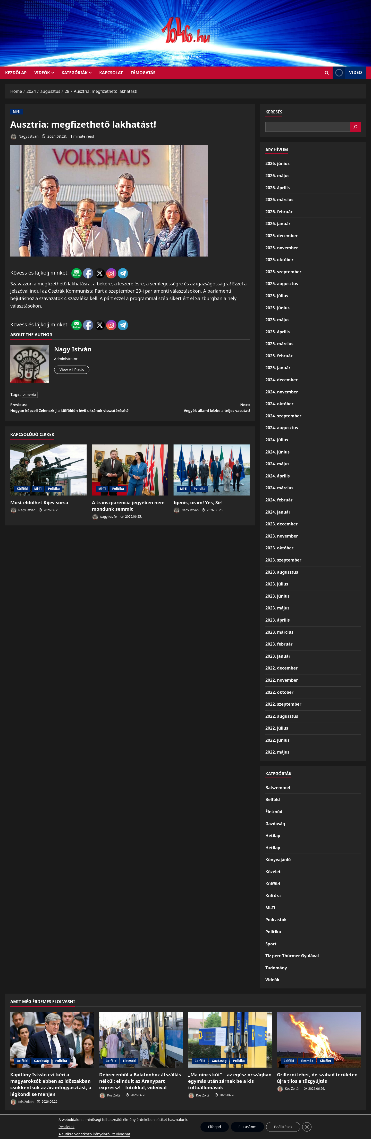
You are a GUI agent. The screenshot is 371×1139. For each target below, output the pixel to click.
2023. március (279, 632)
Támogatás (143, 73)
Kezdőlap (198, 1121)
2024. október (279, 404)
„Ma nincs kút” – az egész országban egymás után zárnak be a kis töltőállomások (230, 1081)
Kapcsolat (111, 73)
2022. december (281, 668)
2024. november (281, 392)
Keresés (273, 112)
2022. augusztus (281, 716)
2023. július (276, 584)
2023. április (277, 620)
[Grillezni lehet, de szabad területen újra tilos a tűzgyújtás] (319, 1040)
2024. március (279, 488)
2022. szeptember (283, 704)
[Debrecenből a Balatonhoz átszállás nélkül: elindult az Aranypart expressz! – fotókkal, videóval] (141, 1040)
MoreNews (205, 1133)
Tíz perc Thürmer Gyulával (292, 956)
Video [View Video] (347, 73)
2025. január (277, 367)
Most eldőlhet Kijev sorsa (39, 513)
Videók (42, 73)
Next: (190, 409)
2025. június (277, 308)
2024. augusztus (281, 428)
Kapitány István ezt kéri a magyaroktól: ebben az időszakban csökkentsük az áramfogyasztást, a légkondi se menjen (50, 1084)
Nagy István (24, 137)
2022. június (277, 740)
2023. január (277, 656)
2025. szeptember (283, 272)
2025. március (279, 343)
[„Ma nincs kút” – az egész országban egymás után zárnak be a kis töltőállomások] (230, 1040)
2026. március (279, 199)
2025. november (281, 248)
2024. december (281, 380)
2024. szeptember (283, 416)
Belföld (272, 799)
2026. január (277, 223)
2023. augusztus (281, 572)
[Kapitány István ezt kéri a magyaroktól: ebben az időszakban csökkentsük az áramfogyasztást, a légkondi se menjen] (52, 1040)
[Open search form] (327, 73)
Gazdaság (275, 824)
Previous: (70, 413)
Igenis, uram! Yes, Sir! (198, 513)
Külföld (22, 499)
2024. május (277, 464)
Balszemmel (277, 787)
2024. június (277, 452)
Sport (270, 944)
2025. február (278, 356)
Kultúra (273, 895)
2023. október (279, 548)
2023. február (278, 644)
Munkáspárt (173, 1121)
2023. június (277, 596)
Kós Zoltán (21, 1102)
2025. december (281, 235)
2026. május (277, 175)
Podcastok (276, 919)
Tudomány (276, 968)
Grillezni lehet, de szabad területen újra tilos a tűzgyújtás (317, 1077)
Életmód (273, 811)
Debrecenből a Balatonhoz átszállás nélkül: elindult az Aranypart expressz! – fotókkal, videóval (140, 1081)
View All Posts (74, 370)
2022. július (276, 728)
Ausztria (29, 394)
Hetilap (272, 835)
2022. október (279, 692)
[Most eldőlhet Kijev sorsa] (48, 480)
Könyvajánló (278, 859)
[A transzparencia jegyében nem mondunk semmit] (130, 480)
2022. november (281, 680)
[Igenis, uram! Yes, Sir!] (211, 480)
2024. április (277, 476)
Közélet (273, 871)
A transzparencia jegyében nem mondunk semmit (128, 516)
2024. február (278, 500)
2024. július (276, 440)
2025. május (277, 320)
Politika (54, 499)
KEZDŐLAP (16, 73)
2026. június (277, 163)
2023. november (281, 536)
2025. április (277, 332)
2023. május (277, 608)
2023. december (281, 524)
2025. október (279, 259)
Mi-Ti (16, 111)
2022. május (277, 752)
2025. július (276, 296)
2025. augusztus (281, 283)
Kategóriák (75, 73)
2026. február (278, 211)
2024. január (277, 512)
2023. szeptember (283, 560)
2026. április (277, 188)
